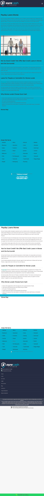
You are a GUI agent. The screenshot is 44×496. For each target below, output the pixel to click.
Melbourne (4, 153)
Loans (2, 376)
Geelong (25, 148)
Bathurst (25, 142)
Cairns (24, 145)
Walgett (3, 161)
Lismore (35, 150)
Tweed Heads (26, 158)
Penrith (35, 153)
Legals (2, 381)
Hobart (14, 150)
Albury (14, 142)
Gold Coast (36, 148)
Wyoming (25, 161)
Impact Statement (4, 390)
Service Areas (3, 383)
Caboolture (15, 145)
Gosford (3, 150)
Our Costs (3, 378)
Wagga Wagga (37, 158)
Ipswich (24, 150)
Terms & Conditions (4, 401)
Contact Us (3, 388)
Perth (3, 156)
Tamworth (36, 156)
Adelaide (4, 142)
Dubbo (3, 148)
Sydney (24, 156)
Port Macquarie (16, 156)
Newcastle (25, 153)
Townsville (15, 158)
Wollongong (15, 161)
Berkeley (35, 142)
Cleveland (36, 145)
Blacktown (4, 145)
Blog (2, 385)
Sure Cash (4, 82)
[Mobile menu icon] (42, 3)
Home (2, 373)
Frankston (15, 148)
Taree (3, 158)
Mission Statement (4, 393)
